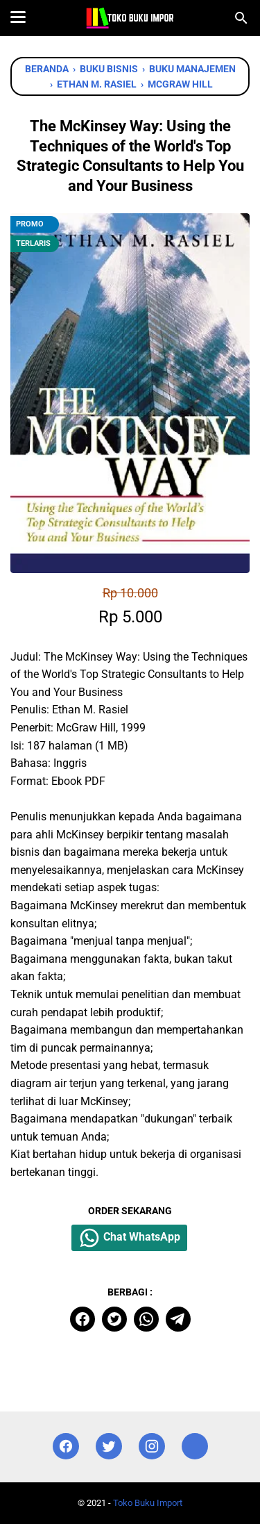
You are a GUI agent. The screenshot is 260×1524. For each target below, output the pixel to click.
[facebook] (82, 1319)
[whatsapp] (146, 1319)
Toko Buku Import (147, 1503)
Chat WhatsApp (129, 1238)
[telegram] (178, 1319)
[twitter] (114, 1319)
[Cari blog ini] (241, 18)
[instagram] (152, 1446)
